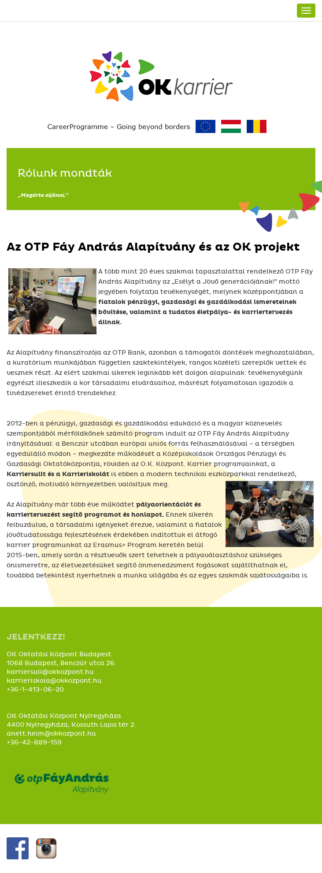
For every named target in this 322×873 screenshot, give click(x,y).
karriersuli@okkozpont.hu (50, 672)
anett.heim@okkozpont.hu (51, 733)
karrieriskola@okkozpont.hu (54, 680)
